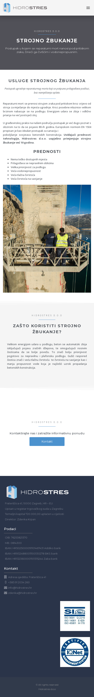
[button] (7, 239)
